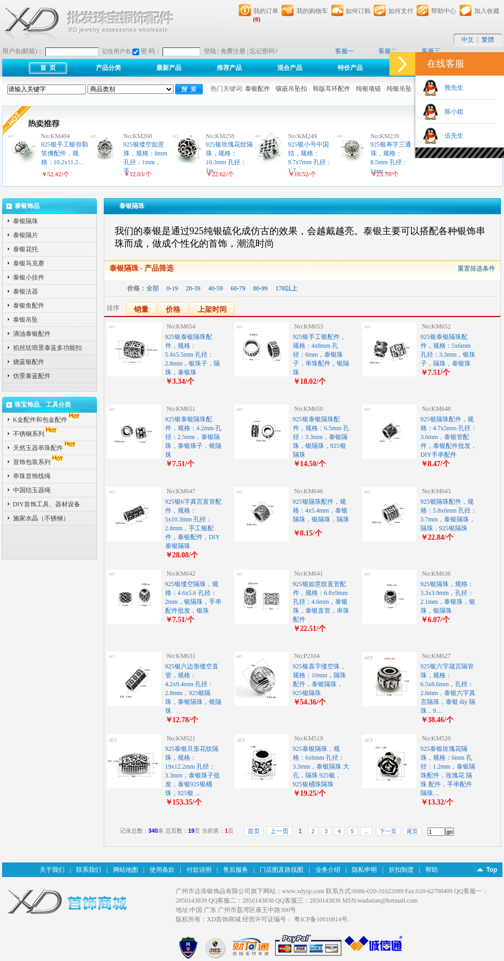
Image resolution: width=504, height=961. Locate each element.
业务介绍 (327, 869)
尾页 (412, 831)
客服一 (344, 51)
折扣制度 (401, 869)
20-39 (193, 288)
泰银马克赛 (28, 263)
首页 (254, 831)
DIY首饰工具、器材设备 (46, 504)
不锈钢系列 (36, 433)
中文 (467, 39)
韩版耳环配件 (331, 88)
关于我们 (52, 869)
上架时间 (212, 309)
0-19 (172, 288)
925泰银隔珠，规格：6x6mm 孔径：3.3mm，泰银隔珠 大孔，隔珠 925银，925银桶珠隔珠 (321, 766)
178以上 (287, 288)
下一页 (388, 831)
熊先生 (450, 87)
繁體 (488, 39)
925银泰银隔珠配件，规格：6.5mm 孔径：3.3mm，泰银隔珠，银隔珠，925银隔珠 (321, 437)
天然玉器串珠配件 (45, 448)
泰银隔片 (25, 235)
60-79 (238, 288)
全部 (152, 288)
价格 (173, 309)
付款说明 (199, 869)
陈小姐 (450, 111)
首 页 (48, 67)
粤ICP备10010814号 (321, 919)
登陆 (210, 51)
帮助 (431, 869)
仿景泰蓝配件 (32, 376)
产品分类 (108, 67)
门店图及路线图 (281, 869)
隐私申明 (364, 869)
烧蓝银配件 (28, 362)
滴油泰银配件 (32, 333)
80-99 (260, 288)
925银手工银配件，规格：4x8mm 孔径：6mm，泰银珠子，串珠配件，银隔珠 (321, 354)
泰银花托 (25, 249)
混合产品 (289, 67)
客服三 (431, 51)
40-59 (215, 288)
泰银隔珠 (25, 221)
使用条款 (162, 869)
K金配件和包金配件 (47, 419)
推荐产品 (229, 67)
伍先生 (450, 135)
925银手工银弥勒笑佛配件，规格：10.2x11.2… (64, 153)
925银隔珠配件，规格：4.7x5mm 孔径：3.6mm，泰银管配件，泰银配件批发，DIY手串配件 (449, 437)
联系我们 (88, 869)
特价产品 (350, 67)
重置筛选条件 (476, 268)
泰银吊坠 (25, 319)
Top (491, 869)
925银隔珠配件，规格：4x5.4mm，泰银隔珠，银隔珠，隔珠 (321, 510)
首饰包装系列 (39, 462)
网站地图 (125, 869)
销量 (141, 309)
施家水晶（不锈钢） (41, 518)
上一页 (279, 831)
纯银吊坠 (399, 88)
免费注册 (232, 51)
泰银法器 (25, 291)
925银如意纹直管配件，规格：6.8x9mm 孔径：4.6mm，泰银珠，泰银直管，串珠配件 (321, 601)
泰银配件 (257, 88)
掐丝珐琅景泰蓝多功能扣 (47, 347)
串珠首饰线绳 (32, 476)
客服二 (387, 51)
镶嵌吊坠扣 (291, 88)
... (366, 831)
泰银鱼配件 (28, 305)
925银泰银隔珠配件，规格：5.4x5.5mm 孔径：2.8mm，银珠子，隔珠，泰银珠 (192, 354)
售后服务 (235, 869)
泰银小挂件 (28, 277)
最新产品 (168, 67)
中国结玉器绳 (32, 490)
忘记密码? (263, 51)
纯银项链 (368, 88)
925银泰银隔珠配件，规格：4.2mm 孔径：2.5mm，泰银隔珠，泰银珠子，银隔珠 (193, 437)
